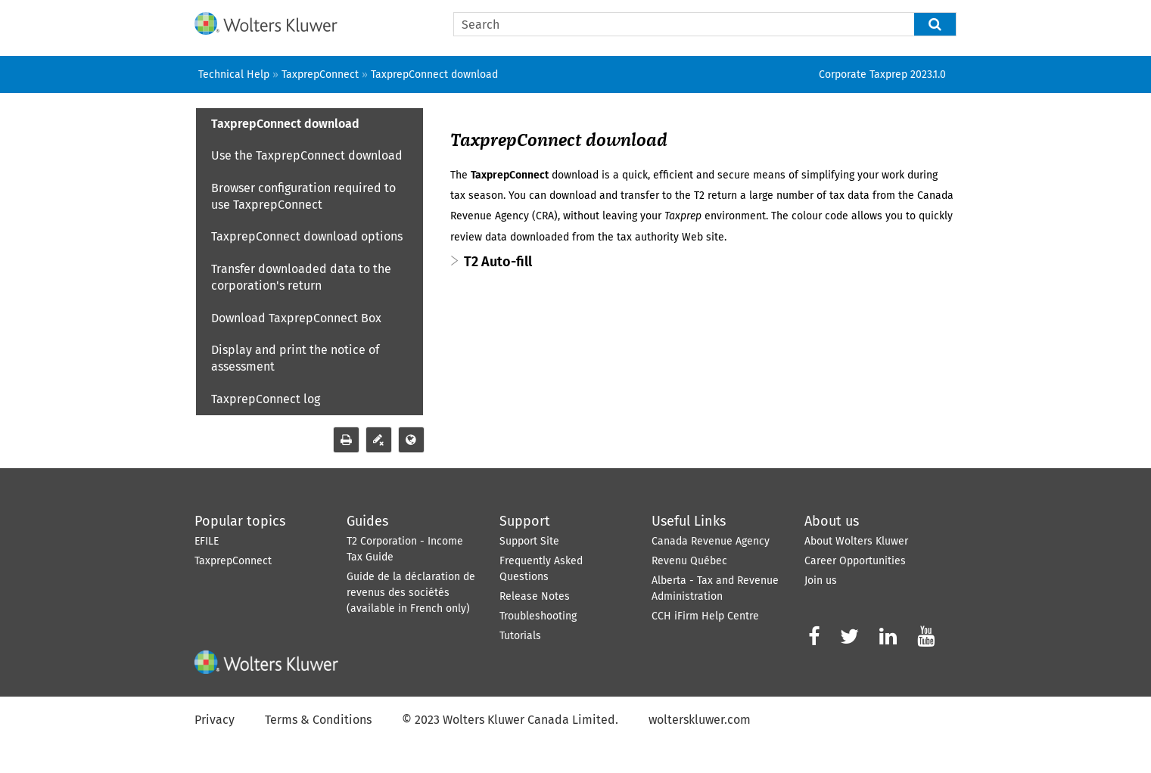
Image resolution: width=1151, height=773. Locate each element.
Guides (367, 521)
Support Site (529, 541)
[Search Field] (705, 24)
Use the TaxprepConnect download (307, 155)
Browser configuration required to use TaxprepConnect (303, 196)
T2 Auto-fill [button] (498, 261)
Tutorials (520, 635)
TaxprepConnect (233, 560)
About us (831, 521)
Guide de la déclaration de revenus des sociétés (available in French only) (411, 592)
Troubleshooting (538, 616)
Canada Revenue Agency (711, 541)
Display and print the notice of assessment (295, 358)
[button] (935, 24)
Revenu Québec (689, 560)
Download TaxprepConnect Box (296, 318)
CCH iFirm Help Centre (705, 616)
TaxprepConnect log (265, 399)
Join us (820, 580)
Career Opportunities (855, 560)
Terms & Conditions (318, 719)
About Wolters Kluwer (856, 541)
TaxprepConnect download (285, 123)
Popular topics (239, 521)
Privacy (214, 719)
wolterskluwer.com (700, 719)
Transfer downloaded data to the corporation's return (301, 277)
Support (524, 521)
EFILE (206, 541)
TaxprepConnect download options (307, 236)
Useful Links (689, 521)
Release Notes (534, 596)
